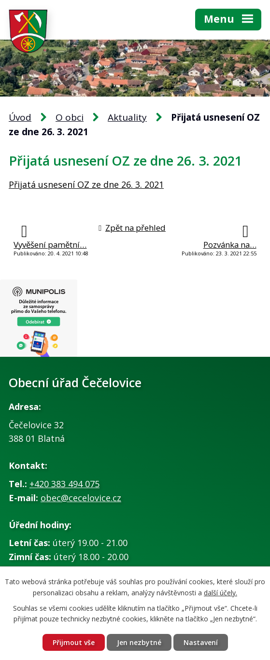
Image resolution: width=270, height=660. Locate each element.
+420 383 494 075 (64, 484)
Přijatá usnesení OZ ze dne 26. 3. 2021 (86, 184)
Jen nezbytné (139, 642)
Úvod (20, 117)
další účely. (220, 592)
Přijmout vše (74, 642)
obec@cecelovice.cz (81, 498)
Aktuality (127, 117)
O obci (70, 117)
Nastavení (201, 642)
